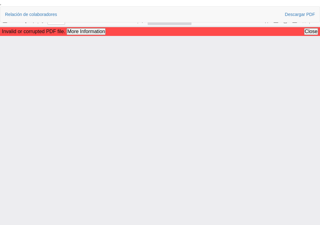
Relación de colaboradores (31, 14)
